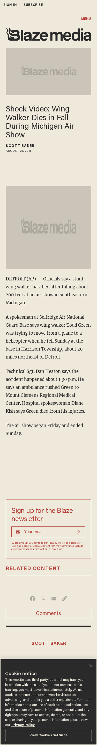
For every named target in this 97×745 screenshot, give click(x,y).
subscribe (33, 5)
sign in (10, 5)
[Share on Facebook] (32, 598)
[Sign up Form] (48, 531)
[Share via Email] (54, 598)
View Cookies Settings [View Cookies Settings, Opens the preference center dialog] (48, 735)
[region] (48, 702)
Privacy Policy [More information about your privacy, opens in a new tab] (23, 725)
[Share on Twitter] (43, 598)
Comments (48, 613)
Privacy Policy (57, 543)
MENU (86, 19)
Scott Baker (20, 146)
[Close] (90, 666)
